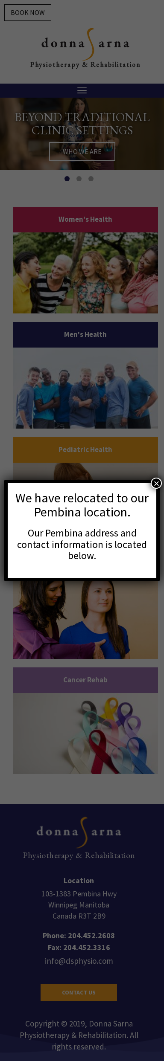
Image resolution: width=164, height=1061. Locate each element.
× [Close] (156, 483)
